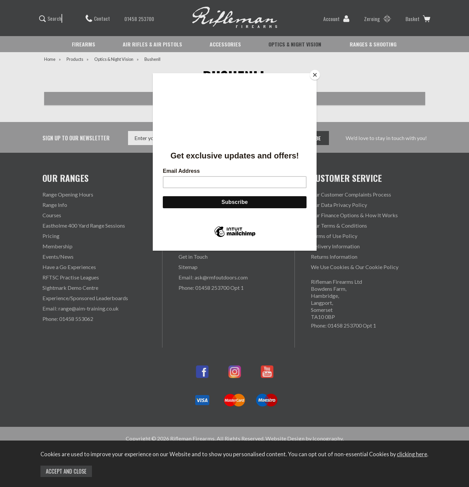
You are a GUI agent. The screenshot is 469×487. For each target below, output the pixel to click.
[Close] (315, 75)
